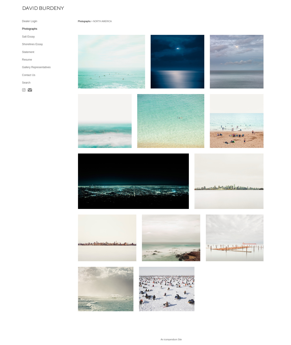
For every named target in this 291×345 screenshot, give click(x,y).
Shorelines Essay (32, 44)
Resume (27, 59)
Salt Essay (28, 36)
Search (26, 82)
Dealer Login (29, 21)
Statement (28, 52)
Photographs (29, 28)
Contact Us (28, 75)
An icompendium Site (171, 339)
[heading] (33, 8)
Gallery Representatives (36, 67)
